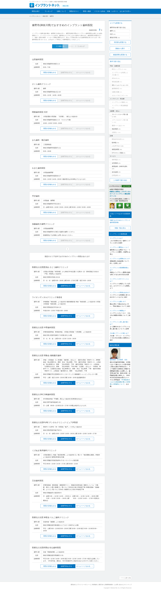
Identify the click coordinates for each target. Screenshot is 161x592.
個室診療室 (115, 149)
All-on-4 (114, 78)
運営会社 (69, 583)
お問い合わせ (118, 583)
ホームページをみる (91, 285)
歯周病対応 (115, 88)
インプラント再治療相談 (120, 105)
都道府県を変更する (120, 55)
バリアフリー (116, 146)
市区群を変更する (120, 42)
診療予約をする (67, 285)
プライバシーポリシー (80, 583)
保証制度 (115, 129)
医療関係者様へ (108, 583)
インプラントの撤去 (118, 102)
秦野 (112, 31)
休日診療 (115, 172)
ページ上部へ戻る (126, 577)
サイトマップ (128, 583)
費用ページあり (117, 125)
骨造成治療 (115, 82)
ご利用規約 (91, 583)
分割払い (115, 132)
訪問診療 (115, 175)
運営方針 (99, 583)
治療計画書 (115, 92)
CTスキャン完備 (117, 153)
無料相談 (115, 159)
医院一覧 (46, 46)
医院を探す (36, 11)
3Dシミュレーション (119, 85)
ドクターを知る (99, 11)
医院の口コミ (74, 11)
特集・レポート (112, 11)
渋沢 (112, 34)
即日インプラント (118, 69)
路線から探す (120, 48)
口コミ (68, 46)
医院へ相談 (87, 11)
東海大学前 (115, 37)
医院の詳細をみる (43, 73)
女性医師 (115, 163)
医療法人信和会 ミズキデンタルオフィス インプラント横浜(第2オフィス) (120, 194)
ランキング (49, 11)
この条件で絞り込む (120, 180)
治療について (61, 11)
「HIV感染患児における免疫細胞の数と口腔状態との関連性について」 (120, 382)
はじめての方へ (125, 11)
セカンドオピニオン (118, 95)
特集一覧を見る (120, 228)
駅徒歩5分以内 (117, 139)
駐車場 (114, 142)
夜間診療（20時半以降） (120, 166)
